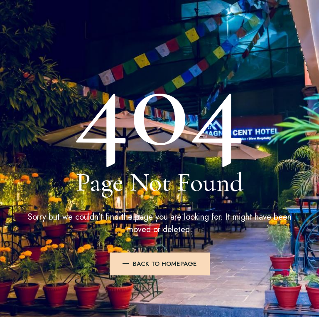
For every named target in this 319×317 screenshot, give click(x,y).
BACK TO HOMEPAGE (165, 263)
